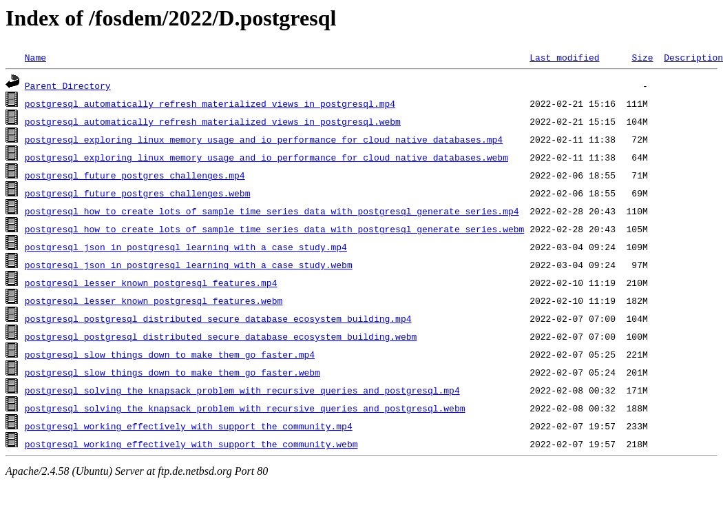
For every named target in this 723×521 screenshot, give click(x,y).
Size (642, 57)
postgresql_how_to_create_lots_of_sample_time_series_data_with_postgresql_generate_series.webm (274, 229)
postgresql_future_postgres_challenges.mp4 (135, 175)
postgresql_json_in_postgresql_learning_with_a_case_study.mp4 (186, 247)
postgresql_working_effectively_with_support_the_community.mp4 (189, 426)
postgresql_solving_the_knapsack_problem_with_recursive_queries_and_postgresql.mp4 (242, 390)
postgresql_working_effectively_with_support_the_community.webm (191, 444)
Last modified (564, 57)
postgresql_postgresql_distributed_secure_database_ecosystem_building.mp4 (218, 318)
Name (35, 57)
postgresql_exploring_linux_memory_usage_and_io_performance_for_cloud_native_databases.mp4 (264, 139)
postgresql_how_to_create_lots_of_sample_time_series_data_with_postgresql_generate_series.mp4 (272, 211)
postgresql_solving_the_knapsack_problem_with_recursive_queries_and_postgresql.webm (245, 408)
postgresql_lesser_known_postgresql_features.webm (153, 300)
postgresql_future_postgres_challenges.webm (138, 193)
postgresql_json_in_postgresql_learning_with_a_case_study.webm (189, 264)
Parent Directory (68, 85)
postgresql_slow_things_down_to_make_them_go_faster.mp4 (170, 354)
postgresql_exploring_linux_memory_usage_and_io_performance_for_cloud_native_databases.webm (266, 157)
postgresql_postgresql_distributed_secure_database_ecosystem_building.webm (221, 336)
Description (693, 57)
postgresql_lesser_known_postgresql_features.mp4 (151, 282)
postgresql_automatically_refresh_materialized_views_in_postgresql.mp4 (210, 103)
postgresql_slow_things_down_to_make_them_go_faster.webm (172, 372)
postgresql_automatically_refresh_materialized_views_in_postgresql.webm (213, 121)
